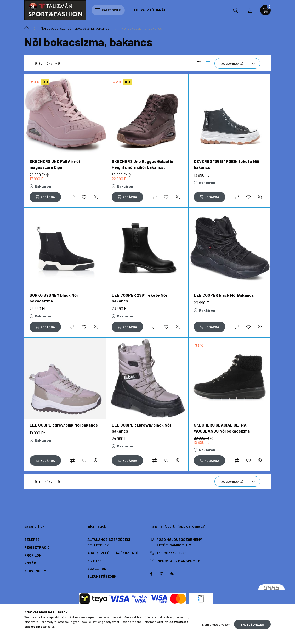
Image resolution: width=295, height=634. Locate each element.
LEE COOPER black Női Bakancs (224, 295)
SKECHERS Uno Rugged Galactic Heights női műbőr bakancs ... (142, 164)
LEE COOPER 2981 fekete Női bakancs (139, 298)
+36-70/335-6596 (171, 553)
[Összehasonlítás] (72, 197)
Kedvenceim (35, 571)
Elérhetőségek (101, 576)
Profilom (33, 555)
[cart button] (265, 10)
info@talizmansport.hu (179, 560)
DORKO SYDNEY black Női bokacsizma (54, 298)
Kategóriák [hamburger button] (108, 10)
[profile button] (250, 10)
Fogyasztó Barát (150, 10)
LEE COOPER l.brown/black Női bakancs (141, 427)
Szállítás (96, 568)
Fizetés (94, 560)
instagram (161, 574)
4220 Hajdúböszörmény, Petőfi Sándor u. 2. (179, 542)
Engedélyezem (252, 624)
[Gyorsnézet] (96, 197)
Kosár (30, 563)
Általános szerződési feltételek (108, 542)
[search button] (235, 10)
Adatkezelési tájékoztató (112, 553)
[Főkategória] (26, 28)
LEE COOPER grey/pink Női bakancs (64, 424)
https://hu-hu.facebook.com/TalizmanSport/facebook (151, 574)
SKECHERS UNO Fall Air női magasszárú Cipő (55, 164)
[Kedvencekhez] (84, 197)
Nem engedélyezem (216, 624)
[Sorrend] (237, 63)
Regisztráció (37, 547)
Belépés (32, 539)
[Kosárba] (45, 197)
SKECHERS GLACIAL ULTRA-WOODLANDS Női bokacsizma (222, 427)
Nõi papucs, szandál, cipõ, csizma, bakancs (75, 28)
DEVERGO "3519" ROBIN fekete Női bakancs (226, 164)
